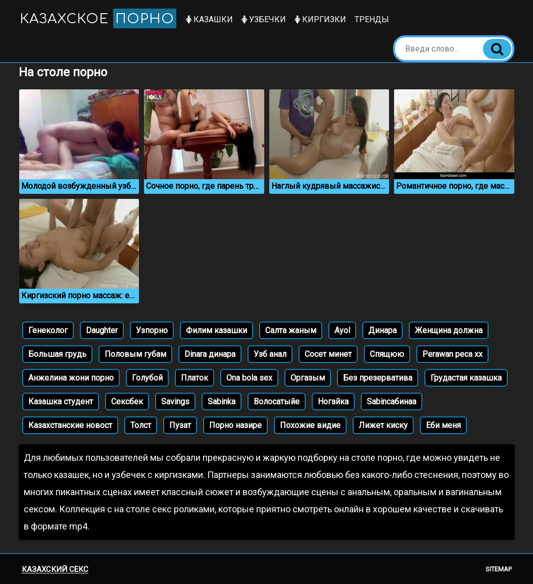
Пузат (180, 425)
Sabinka (221, 401)
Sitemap (499, 569)
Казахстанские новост (70, 425)
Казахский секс (55, 569)
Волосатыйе (277, 401)
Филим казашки (216, 330)
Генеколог (48, 330)
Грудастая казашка (466, 378)
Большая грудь (57, 354)
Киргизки (320, 19)
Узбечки (263, 19)
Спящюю (387, 354)
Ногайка (333, 401)
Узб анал (270, 354)
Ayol (342, 330)
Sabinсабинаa (391, 401)
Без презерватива (377, 378)
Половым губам (135, 354)
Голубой (147, 378)
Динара (382, 330)
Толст (140, 425)
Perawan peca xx (452, 354)
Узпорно (152, 330)
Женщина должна (448, 330)
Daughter (102, 330)
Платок (194, 378)
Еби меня (443, 425)
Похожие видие (310, 425)
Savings (175, 401)
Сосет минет (328, 354)
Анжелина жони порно (71, 378)
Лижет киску (383, 425)
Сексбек (127, 401)
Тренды (372, 19)
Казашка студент (60, 401)
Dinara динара (209, 354)
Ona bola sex (249, 378)
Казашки (209, 19)
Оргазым (307, 378)
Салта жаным (290, 330)
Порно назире (235, 425)
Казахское (98, 18)
